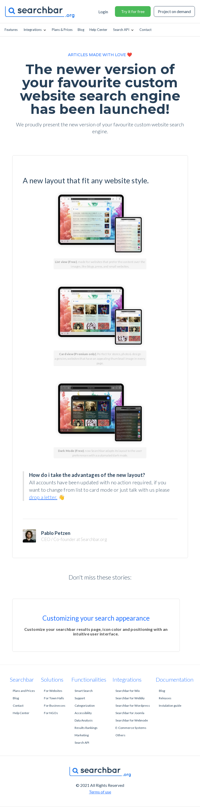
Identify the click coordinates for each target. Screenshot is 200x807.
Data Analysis (84, 720)
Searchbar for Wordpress (132, 705)
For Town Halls (54, 698)
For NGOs (51, 713)
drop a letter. (43, 497)
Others (120, 735)
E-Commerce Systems (130, 728)
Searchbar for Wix (127, 691)
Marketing (82, 735)
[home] (43, 11)
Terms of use (100, 791)
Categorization (85, 705)
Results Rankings (86, 728)
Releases (165, 698)
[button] (35, 29)
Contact (18, 705)
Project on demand (174, 11)
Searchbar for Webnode (131, 720)
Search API (82, 742)
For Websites (53, 691)
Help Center (21, 713)
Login (103, 11)
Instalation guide (170, 705)
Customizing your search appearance (96, 618)
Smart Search (84, 691)
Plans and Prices (24, 691)
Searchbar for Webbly (130, 698)
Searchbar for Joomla (129, 713)
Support (80, 698)
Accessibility (83, 713)
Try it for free (133, 11)
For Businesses (54, 705)
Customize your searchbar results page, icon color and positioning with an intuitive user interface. (96, 631)
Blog (16, 698)
